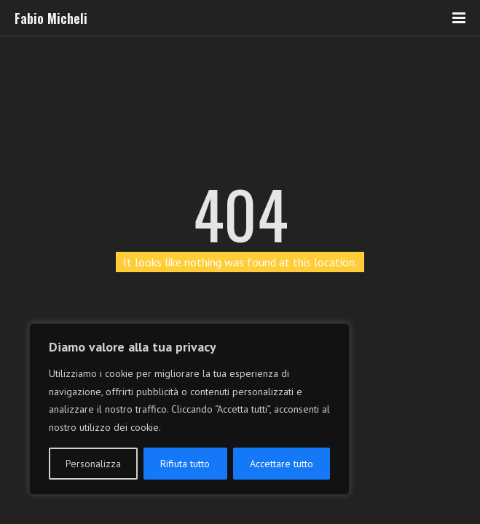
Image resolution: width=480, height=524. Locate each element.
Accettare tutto (281, 463)
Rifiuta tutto (185, 463)
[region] (189, 409)
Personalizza (93, 463)
